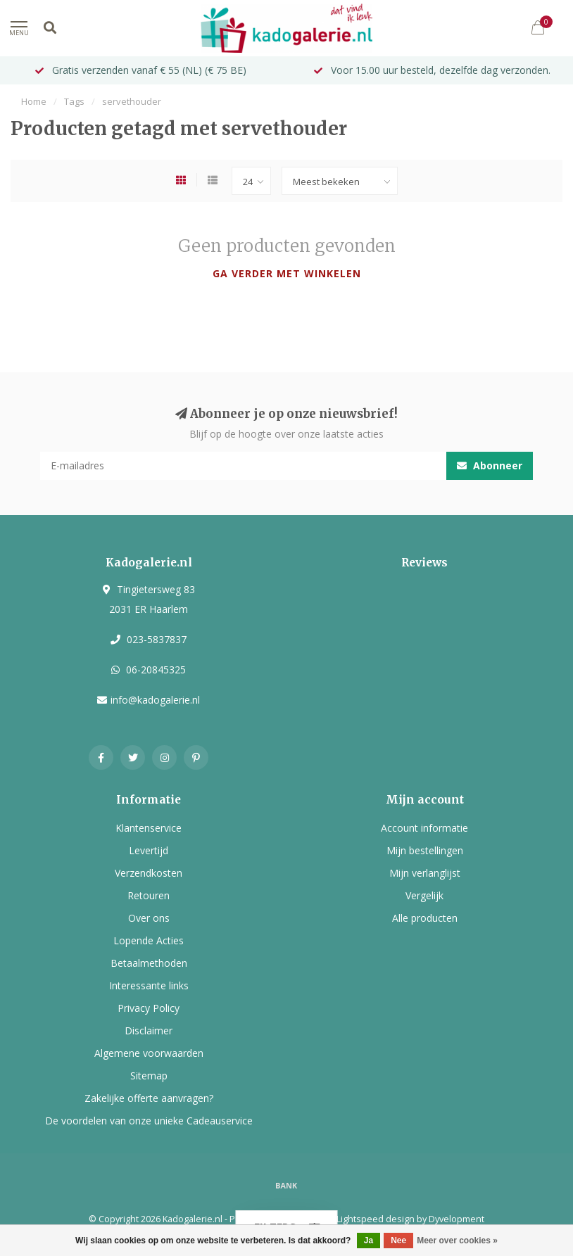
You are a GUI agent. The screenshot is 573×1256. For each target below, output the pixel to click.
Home (33, 101)
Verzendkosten (148, 873)
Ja (368, 1240)
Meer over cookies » (457, 1240)
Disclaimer (148, 1030)
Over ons (149, 918)
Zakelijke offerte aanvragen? (148, 1098)
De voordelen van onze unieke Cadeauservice (149, 1120)
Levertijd (148, 850)
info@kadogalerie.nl (155, 699)
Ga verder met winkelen (287, 273)
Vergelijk (424, 895)
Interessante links (149, 985)
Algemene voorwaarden (148, 1053)
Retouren (148, 895)
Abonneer (489, 465)
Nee (398, 1240)
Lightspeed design (375, 1219)
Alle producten (425, 918)
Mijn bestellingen (424, 850)
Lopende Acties (148, 940)
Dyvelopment (456, 1219)
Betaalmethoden (149, 963)
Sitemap (149, 1075)
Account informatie (424, 828)
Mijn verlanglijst (424, 873)
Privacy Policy (149, 1008)
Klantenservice (148, 828)
